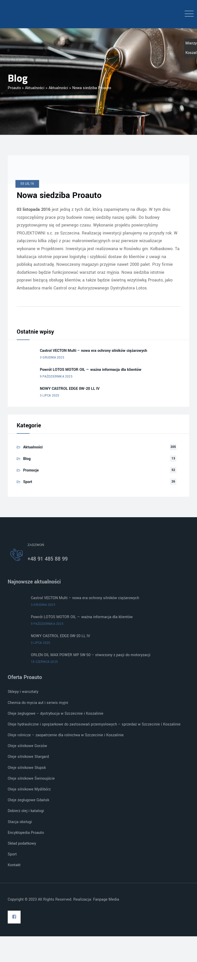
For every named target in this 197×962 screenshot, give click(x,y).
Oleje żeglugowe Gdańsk (28, 800)
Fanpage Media (106, 899)
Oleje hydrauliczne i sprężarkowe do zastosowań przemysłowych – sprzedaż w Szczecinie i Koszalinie (94, 724)
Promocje (31, 470)
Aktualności (33, 447)
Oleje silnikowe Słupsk (27, 767)
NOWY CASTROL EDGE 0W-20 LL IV (70, 388)
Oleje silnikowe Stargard (28, 756)
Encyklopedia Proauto (26, 832)
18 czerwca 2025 (44, 662)
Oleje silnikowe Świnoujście (31, 778)
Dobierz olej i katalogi (26, 811)
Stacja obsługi (20, 822)
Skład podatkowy (22, 843)
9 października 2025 (56, 376)
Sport (27, 482)
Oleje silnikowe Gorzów (27, 746)
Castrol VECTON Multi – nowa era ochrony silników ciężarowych (93, 350)
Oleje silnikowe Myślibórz (29, 789)
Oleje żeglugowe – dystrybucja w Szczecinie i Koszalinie (55, 713)
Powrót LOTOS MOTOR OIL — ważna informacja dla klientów (90, 369)
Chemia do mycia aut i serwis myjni (38, 702)
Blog (27, 458)
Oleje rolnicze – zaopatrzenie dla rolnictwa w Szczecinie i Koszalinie (66, 735)
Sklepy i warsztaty (23, 691)
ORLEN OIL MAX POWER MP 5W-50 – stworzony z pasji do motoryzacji (90, 655)
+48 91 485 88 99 (48, 559)
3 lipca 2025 (49, 395)
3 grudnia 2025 (52, 357)
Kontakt (14, 865)
